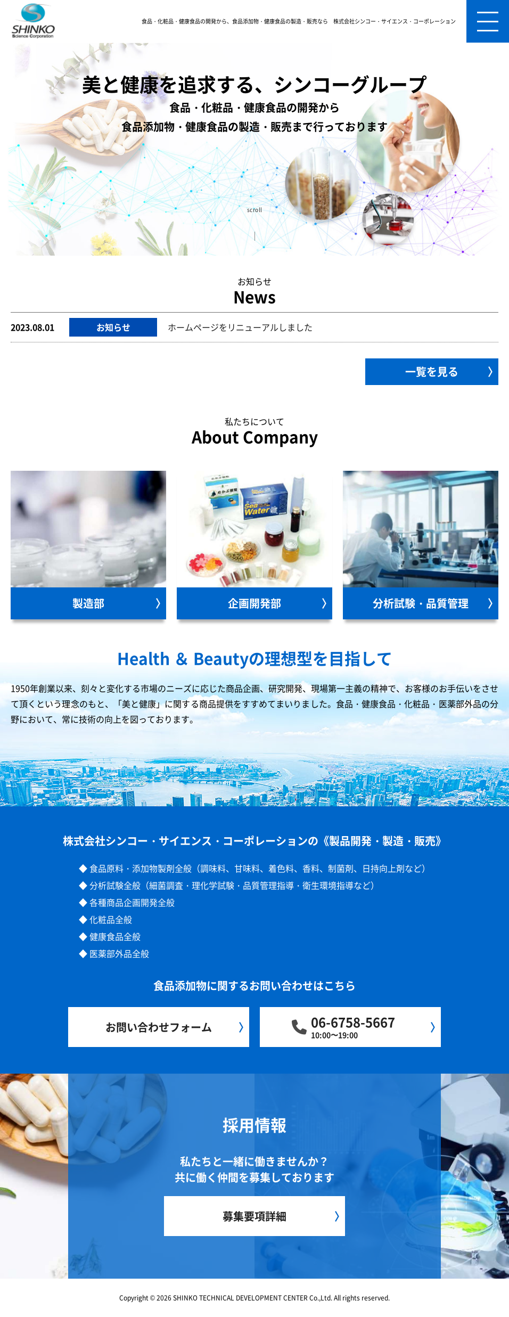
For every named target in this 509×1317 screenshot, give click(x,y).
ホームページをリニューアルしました (240, 327)
